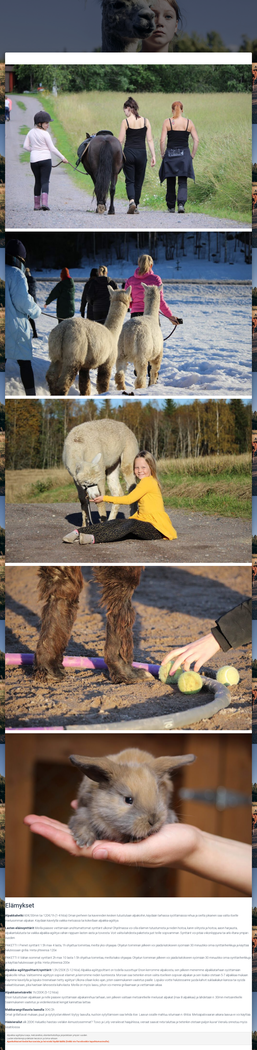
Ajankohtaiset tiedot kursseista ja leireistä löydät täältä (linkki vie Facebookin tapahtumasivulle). (58, 1041)
